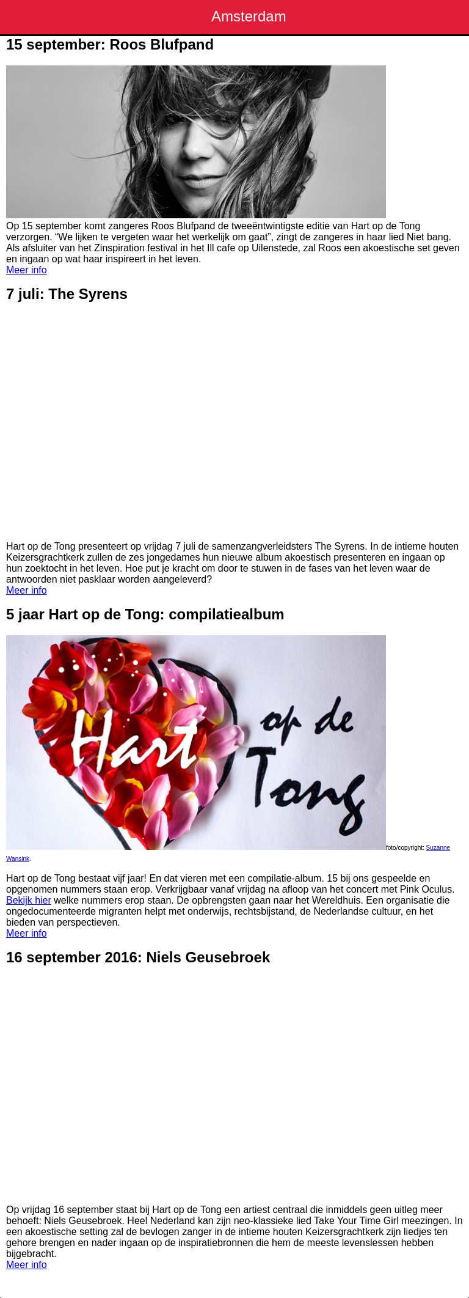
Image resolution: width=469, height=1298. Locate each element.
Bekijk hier (28, 900)
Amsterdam (248, 16)
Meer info (26, 270)
